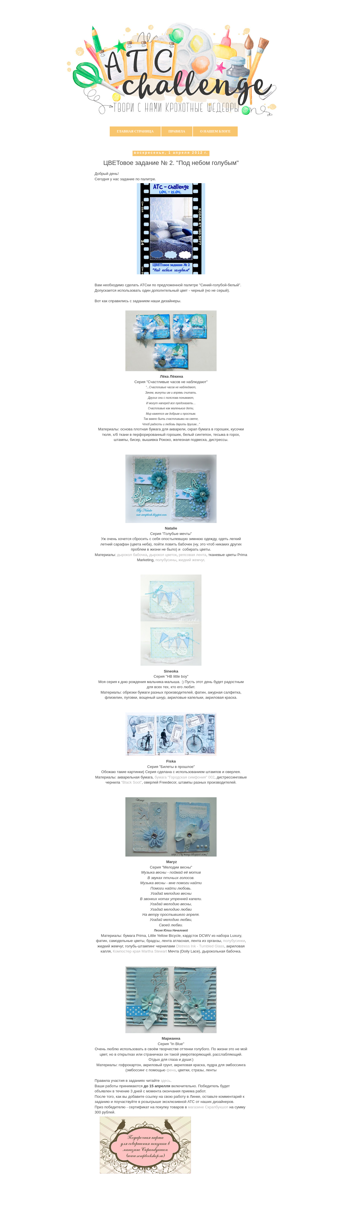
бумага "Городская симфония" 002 (185, 777)
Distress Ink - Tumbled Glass (199, 946)
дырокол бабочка (132, 555)
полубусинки (234, 941)
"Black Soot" (131, 782)
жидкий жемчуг (191, 560)
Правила (176, 131)
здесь (165, 1080)
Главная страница (135, 131)
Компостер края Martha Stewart (139, 951)
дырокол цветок (162, 555)
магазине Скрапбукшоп (208, 1107)
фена (171, 1070)
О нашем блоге (215, 131)
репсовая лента (192, 555)
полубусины (166, 560)
